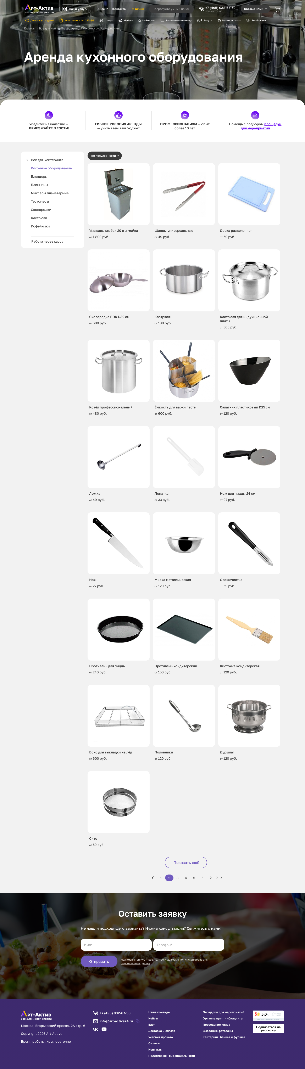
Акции (138, 9)
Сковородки (41, 210)
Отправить (99, 961)
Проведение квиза (216, 1024)
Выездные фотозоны (218, 1031)
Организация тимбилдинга (223, 1018)
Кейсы (153, 1018)
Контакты (119, 9)
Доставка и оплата (161, 1031)
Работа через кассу (47, 241)
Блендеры (39, 176)
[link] (268, 1016)
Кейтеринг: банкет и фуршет (224, 1037)
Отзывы (154, 1043)
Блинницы (39, 185)
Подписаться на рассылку (268, 1028)
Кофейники (40, 226)
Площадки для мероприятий (223, 1012)
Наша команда (159, 1012)
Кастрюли (39, 218)
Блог (151, 1024)
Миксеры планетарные (50, 193)
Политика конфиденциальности (171, 1055)
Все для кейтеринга (47, 160)
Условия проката (160, 1037)
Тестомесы (40, 201)
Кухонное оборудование (51, 168)
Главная (29, 28)
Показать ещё (186, 862)
